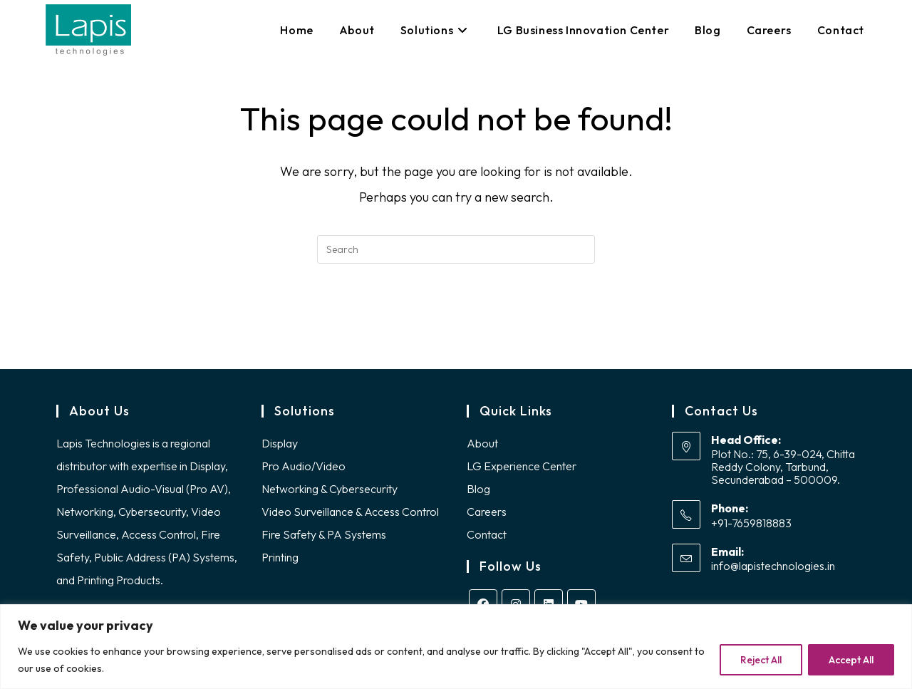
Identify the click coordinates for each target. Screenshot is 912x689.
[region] (456, 646)
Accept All (851, 659)
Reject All (761, 659)
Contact (487, 538)
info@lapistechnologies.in (773, 570)
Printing (280, 561)
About (482, 447)
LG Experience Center (521, 469)
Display (279, 447)
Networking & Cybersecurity (329, 492)
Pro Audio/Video (303, 469)
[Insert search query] (456, 249)
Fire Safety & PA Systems (323, 538)
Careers (487, 515)
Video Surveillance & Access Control (350, 515)
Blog (478, 492)
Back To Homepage (456, 321)
